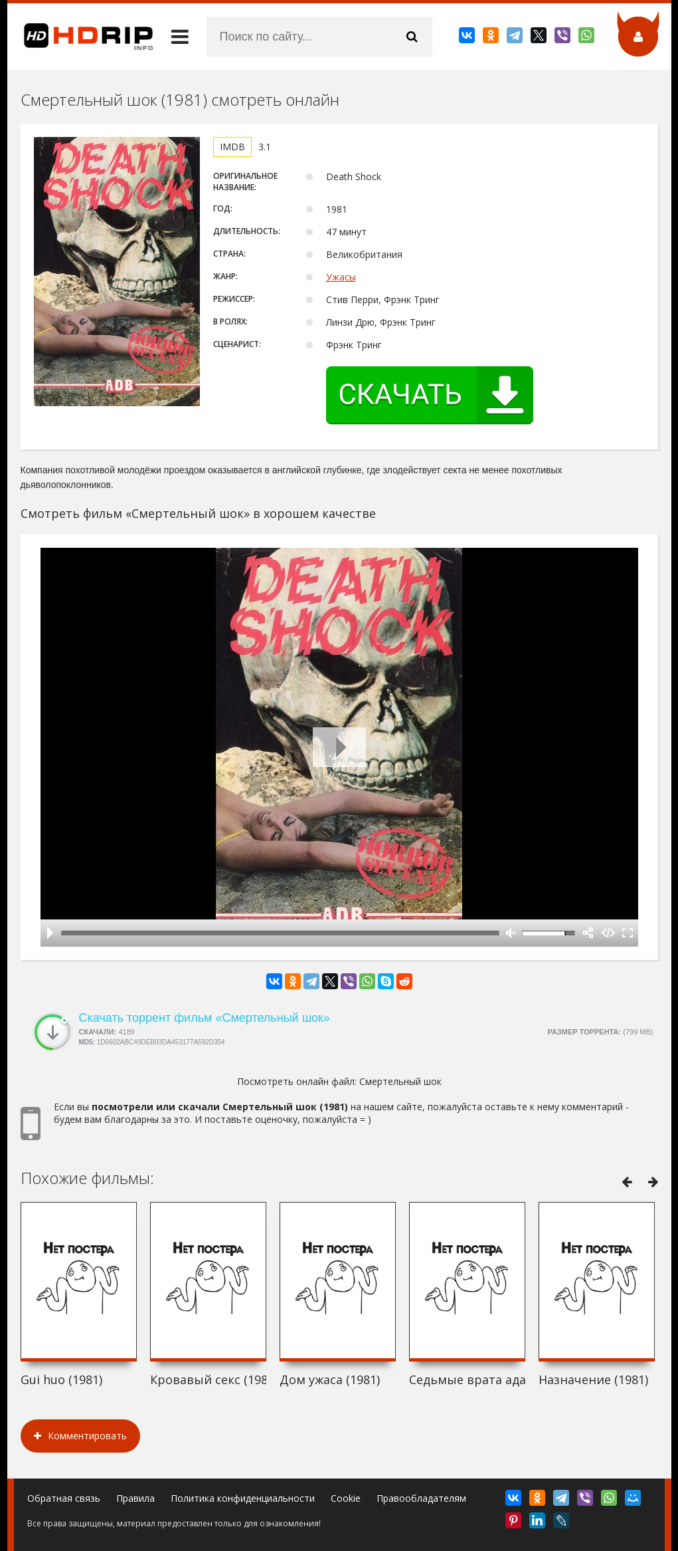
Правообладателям (421, 1498)
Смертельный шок (400, 1081)
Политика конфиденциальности (243, 1498)
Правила (135, 1498)
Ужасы (341, 277)
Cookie (346, 1498)
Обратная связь (63, 1498)
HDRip (80, 36)
